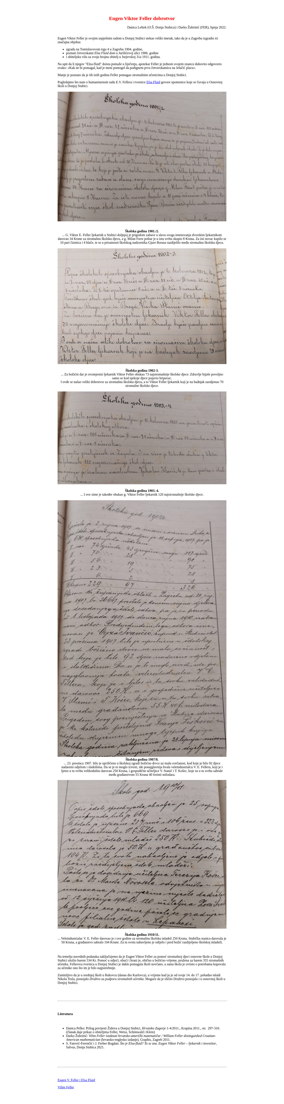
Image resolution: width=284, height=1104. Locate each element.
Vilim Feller (66, 1087)
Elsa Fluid (153, 82)
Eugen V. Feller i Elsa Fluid (76, 1080)
